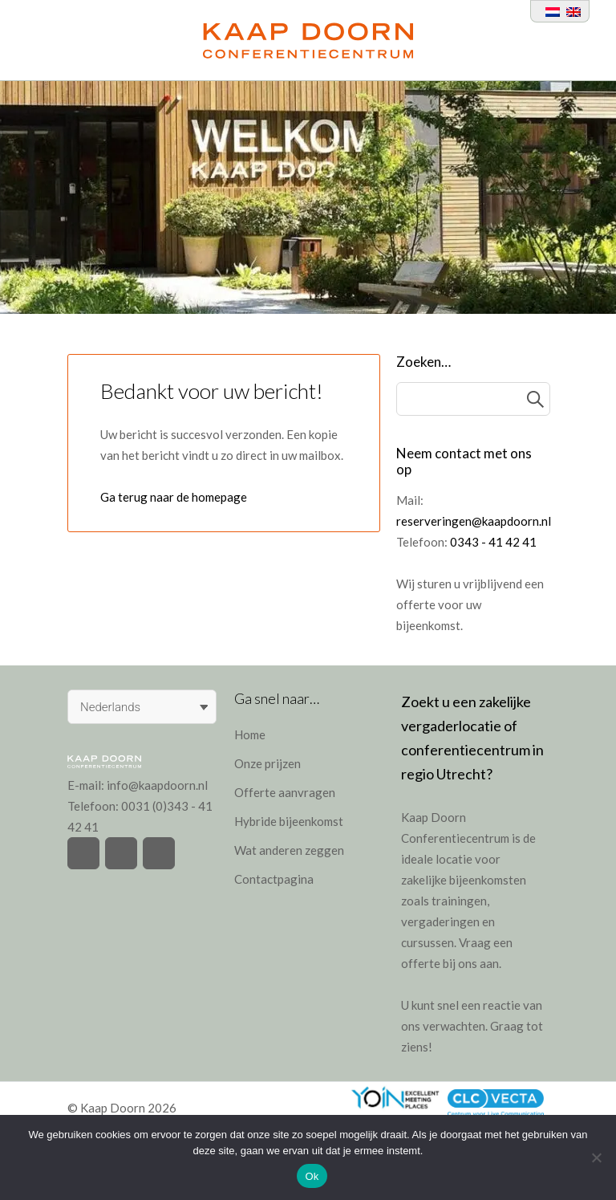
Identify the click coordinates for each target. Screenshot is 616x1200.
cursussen (427, 942)
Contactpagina (274, 879)
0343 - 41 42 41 (493, 542)
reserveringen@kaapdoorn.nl (473, 521)
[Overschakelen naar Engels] (570, 11)
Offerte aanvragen (284, 792)
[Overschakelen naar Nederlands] (549, 11)
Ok (311, 1176)
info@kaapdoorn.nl (157, 785)
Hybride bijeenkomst (288, 821)
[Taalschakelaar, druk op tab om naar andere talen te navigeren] (142, 706)
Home (249, 734)
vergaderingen (440, 921)
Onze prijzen (267, 763)
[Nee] (596, 1157)
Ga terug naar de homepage (173, 497)
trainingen (459, 900)
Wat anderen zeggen (289, 850)
